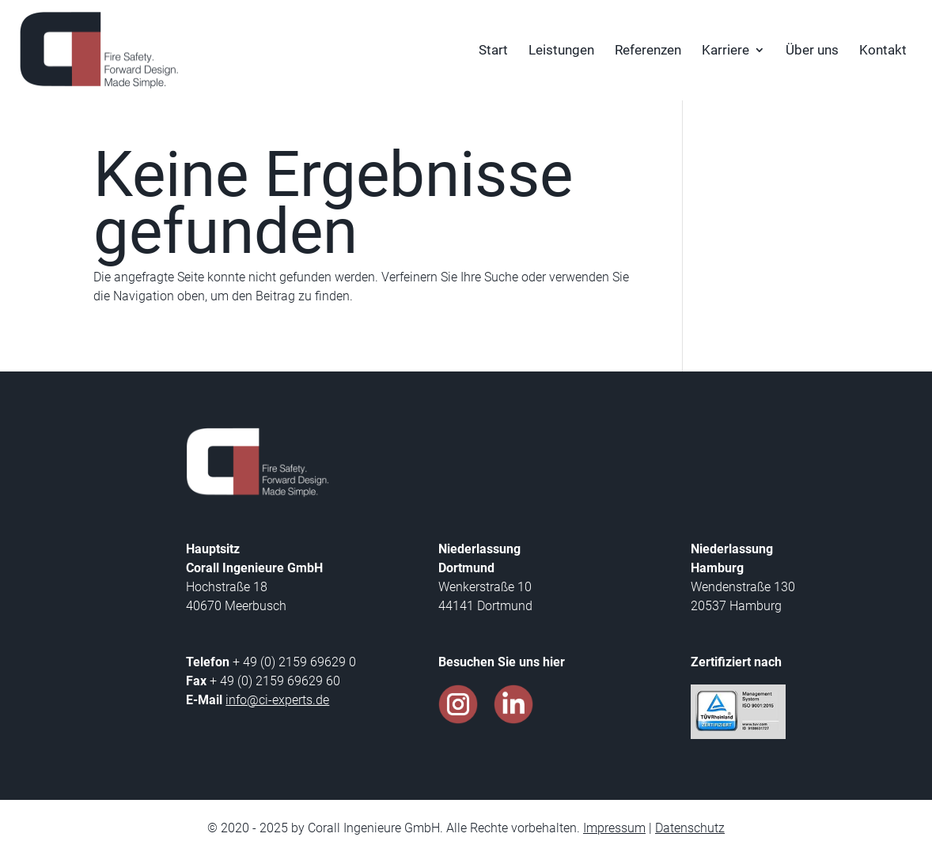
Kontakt (883, 50)
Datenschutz (690, 827)
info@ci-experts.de (277, 699)
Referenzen (648, 50)
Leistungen (561, 50)
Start (493, 50)
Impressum (614, 827)
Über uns (812, 50)
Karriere (725, 50)
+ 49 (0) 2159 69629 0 (292, 661)
